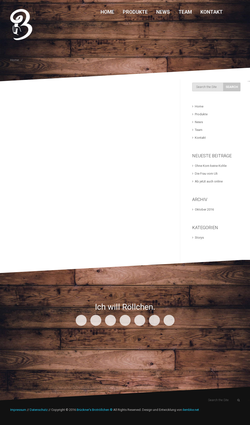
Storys (199, 237)
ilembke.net (191, 410)
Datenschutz (39, 410)
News (163, 12)
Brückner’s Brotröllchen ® (95, 410)
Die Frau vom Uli (206, 173)
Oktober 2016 (204, 209)
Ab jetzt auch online (209, 181)
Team (185, 12)
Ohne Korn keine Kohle (211, 166)
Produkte (135, 12)
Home (107, 12)
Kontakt (211, 12)
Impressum (18, 410)
